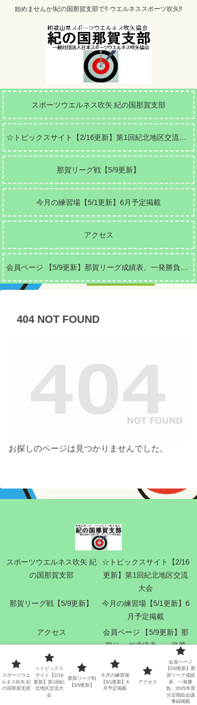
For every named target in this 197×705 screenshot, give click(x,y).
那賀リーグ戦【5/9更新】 (51, 603)
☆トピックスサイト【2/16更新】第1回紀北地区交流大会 (146, 575)
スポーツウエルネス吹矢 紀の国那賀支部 (51, 568)
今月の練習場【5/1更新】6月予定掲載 (146, 610)
